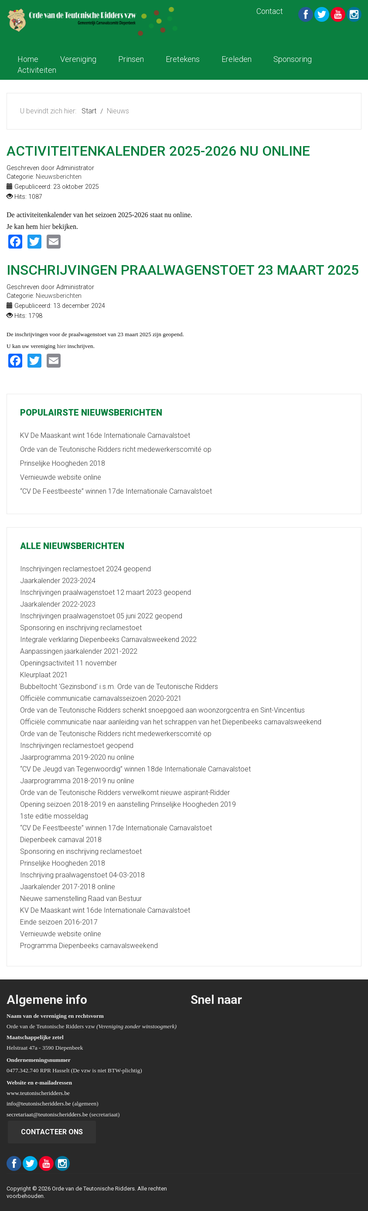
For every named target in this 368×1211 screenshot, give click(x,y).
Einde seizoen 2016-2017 (59, 922)
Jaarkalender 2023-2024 (57, 581)
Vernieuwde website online (60, 934)
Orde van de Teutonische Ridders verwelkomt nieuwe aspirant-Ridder (125, 792)
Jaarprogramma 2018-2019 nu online (77, 781)
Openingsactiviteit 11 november (68, 663)
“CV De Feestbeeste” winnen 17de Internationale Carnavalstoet (116, 828)
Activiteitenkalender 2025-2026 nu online (158, 151)
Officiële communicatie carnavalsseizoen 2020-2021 (101, 698)
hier (45, 226)
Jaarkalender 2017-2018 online (67, 887)
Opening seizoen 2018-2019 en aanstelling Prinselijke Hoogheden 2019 (128, 804)
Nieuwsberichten (59, 177)
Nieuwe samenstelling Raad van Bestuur (81, 898)
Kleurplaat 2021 (44, 675)
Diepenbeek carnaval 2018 (61, 840)
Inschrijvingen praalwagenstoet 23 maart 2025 (183, 270)
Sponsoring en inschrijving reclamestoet (81, 628)
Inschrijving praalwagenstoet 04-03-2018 (82, 875)
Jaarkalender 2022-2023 (57, 604)
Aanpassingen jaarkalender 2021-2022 (78, 651)
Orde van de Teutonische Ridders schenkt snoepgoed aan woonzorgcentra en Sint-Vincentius (162, 710)
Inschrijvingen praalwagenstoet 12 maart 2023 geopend (105, 592)
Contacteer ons (52, 1132)
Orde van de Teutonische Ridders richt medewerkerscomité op (115, 734)
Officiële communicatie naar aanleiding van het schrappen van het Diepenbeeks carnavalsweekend (170, 722)
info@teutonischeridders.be (39, 1103)
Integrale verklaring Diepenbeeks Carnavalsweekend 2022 (108, 639)
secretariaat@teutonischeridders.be (47, 1114)
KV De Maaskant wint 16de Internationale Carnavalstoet (105, 910)
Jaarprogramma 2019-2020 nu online (77, 757)
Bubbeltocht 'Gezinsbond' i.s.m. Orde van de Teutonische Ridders (119, 686)
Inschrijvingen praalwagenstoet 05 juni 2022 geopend (101, 616)
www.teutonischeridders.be (38, 1093)
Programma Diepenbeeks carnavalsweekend (89, 946)
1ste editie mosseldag (54, 816)
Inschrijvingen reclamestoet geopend (76, 745)
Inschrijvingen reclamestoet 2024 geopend (85, 569)
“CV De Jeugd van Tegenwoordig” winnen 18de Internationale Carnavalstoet (135, 769)
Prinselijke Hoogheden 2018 (62, 863)
